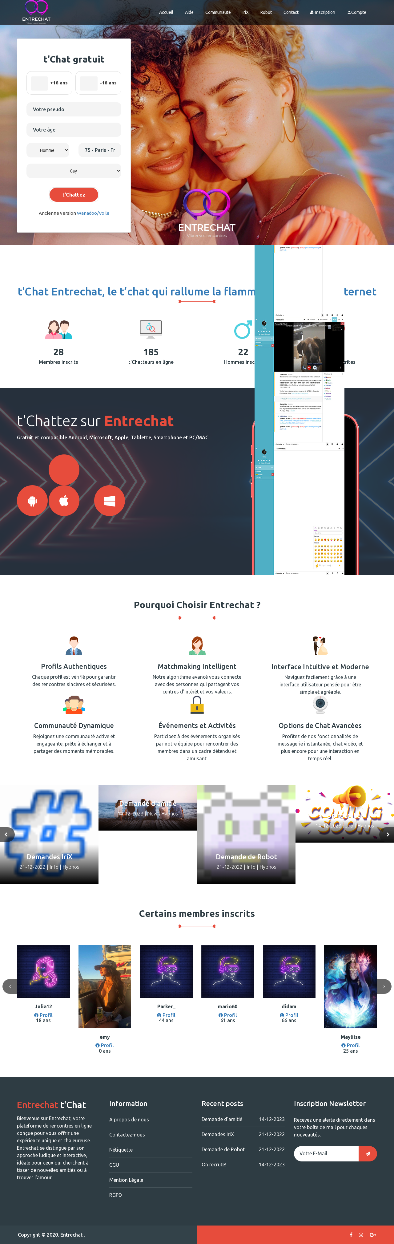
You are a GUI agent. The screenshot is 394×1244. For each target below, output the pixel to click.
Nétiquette (121, 1150)
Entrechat (71, 1235)
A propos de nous (129, 1119)
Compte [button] (356, 12)
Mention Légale (126, 1180)
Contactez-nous (127, 1134)
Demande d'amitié (243, 1119)
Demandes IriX (243, 1134)
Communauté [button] (218, 12)
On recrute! (243, 1164)
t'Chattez (74, 194)
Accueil (166, 12)
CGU (114, 1165)
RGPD (115, 1195)
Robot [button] (266, 12)
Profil (43, 1015)
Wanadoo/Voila (93, 213)
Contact (291, 12)
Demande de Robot (243, 1149)
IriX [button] (246, 12)
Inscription (322, 12)
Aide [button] (189, 12)
